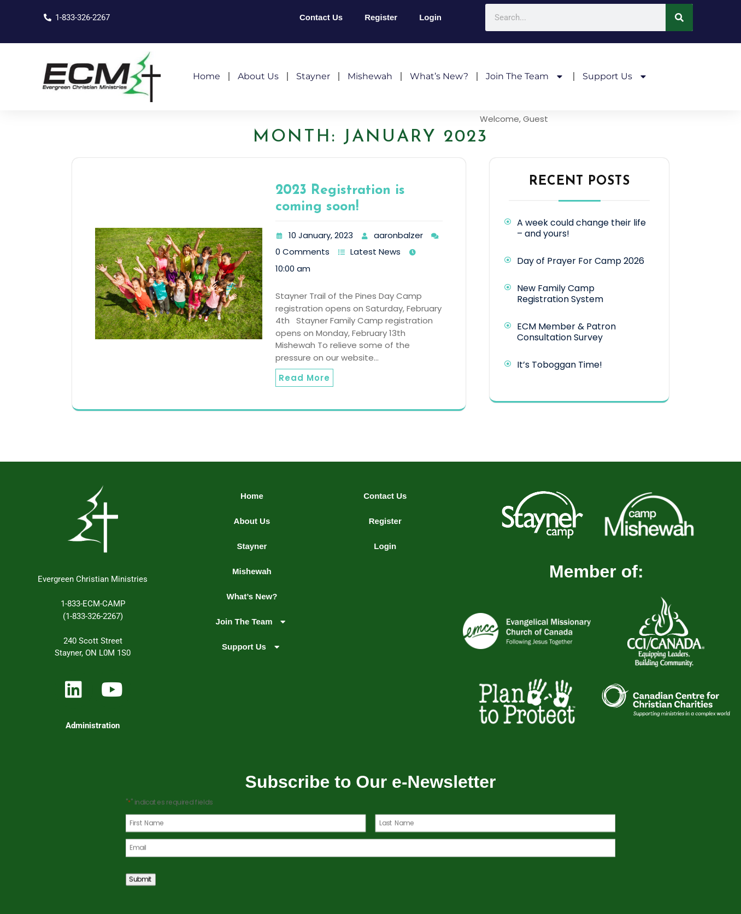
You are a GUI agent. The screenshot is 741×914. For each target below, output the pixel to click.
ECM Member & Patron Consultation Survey (566, 332)
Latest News (375, 251)
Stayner (313, 76)
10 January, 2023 (321, 235)
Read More (304, 378)
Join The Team (525, 76)
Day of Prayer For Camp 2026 (580, 261)
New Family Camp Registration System (560, 293)
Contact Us (321, 17)
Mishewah (370, 76)
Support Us (616, 76)
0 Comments (302, 251)
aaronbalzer (398, 235)
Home (206, 76)
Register (380, 17)
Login (430, 17)
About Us (258, 76)
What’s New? (439, 76)
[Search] (679, 17)
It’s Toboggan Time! (559, 364)
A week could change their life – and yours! (581, 228)
